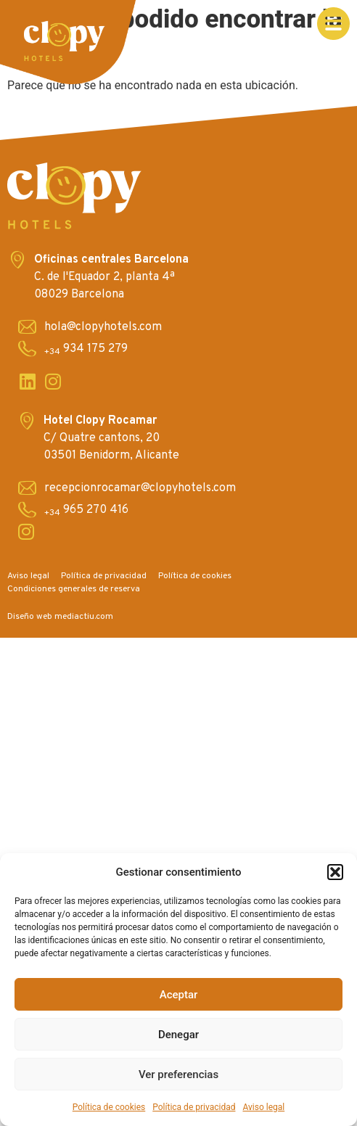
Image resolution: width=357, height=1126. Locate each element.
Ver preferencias (178, 1074)
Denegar (178, 1034)
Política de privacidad (193, 1107)
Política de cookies (109, 1107)
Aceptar (179, 994)
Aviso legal (263, 1107)
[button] (335, 872)
